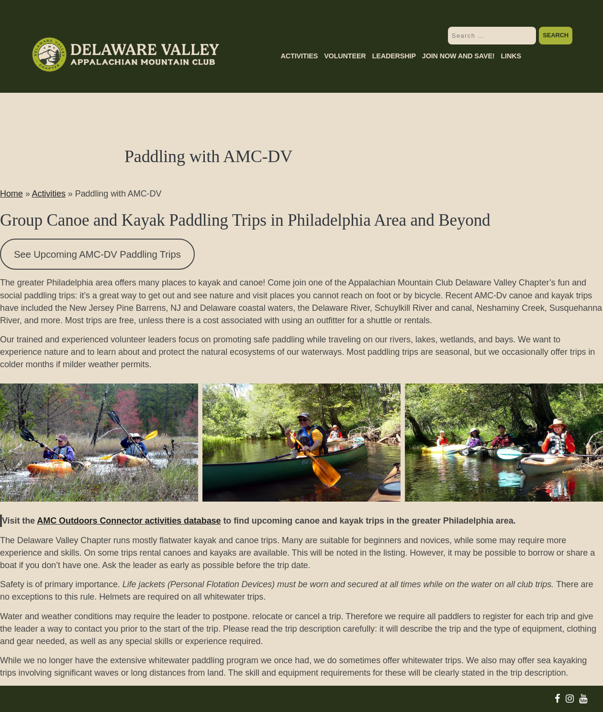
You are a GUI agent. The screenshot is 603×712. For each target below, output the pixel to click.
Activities (299, 56)
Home (11, 193)
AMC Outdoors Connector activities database (129, 521)
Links (511, 56)
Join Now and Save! (458, 56)
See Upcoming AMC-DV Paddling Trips (97, 254)
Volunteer (345, 56)
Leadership (394, 56)
